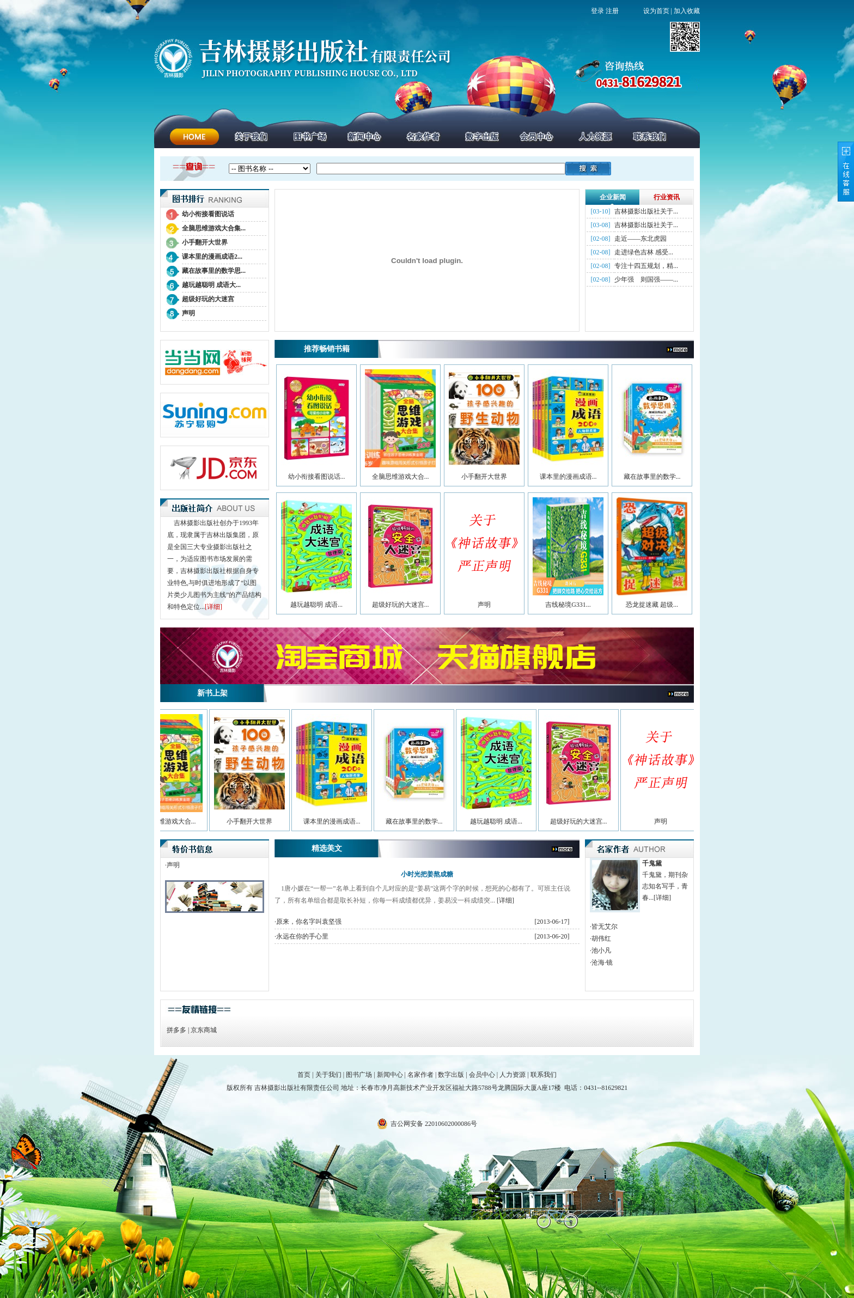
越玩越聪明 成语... (316, 604)
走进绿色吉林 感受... (643, 252)
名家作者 (420, 1074)
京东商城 (204, 1030)
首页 (303, 1074)
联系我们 (543, 1074)
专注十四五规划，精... (646, 266)
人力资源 (512, 1074)
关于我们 (328, 1074)
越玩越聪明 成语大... (211, 285)
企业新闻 (613, 197)
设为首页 (656, 11)
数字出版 (451, 1074)
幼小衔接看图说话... (316, 476)
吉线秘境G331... (568, 604)
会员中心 (482, 1074)
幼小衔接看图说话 (208, 214)
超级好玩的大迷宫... (400, 604)
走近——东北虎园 (640, 238)
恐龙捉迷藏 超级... (652, 604)
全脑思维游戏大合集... (214, 228)
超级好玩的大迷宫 (208, 299)
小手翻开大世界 (205, 242)
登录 (597, 11)
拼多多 (176, 1030)
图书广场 (359, 1074)
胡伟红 (601, 938)
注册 (612, 11)
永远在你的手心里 (302, 936)
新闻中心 (390, 1074)
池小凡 (601, 950)
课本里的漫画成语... (568, 476)
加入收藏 (687, 11)
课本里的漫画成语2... (212, 256)
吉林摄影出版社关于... (646, 211)
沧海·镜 (602, 962)
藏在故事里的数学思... (214, 271)
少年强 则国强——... (646, 279)
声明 (188, 313)
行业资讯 (667, 197)
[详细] (213, 607)
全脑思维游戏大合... (400, 476)
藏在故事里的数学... (652, 476)
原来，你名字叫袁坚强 (308, 921)
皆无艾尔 (604, 926)
